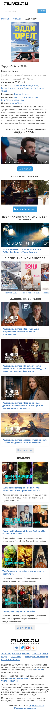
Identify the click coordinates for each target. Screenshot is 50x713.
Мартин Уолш (16, 103)
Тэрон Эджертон (17, 85)
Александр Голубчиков (18, 678)
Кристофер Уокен (9, 88)
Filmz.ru (39, 670)
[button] (45, 192)
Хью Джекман (32, 85)
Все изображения (25, 209)
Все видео (25, 169)
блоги (45, 654)
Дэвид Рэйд (19, 100)
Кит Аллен (38, 88)
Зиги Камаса (7, 100)
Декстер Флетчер (21, 94)
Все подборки (25, 628)
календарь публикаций (36, 657)
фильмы (26, 654)
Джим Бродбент (25, 88)
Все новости (25, 450)
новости (16, 654)
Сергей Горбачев (9, 681)
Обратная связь (36, 705)
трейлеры (6, 654)
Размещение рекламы (25, 708)
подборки (16, 657)
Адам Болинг (32, 97)
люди (4, 657)
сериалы (36, 654)
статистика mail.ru (10, 660)
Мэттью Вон (19, 97)
